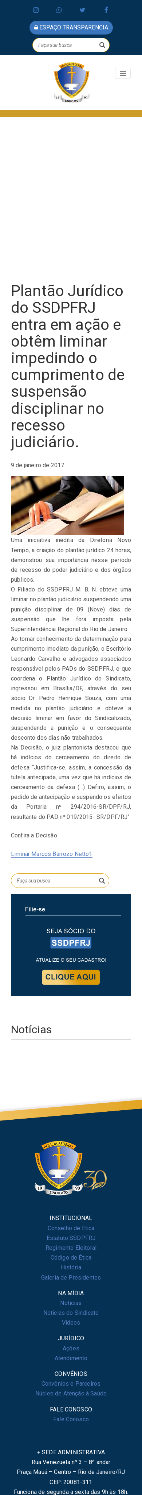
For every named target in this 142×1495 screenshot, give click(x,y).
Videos (71, 1322)
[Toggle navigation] (123, 73)
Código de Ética (71, 1257)
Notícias (71, 1303)
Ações (71, 1348)
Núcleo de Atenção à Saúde (71, 1393)
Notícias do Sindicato (71, 1312)
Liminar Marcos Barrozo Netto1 (51, 853)
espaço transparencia (71, 27)
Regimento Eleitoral (71, 1247)
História (71, 1267)
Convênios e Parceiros (71, 1383)
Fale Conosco (71, 1419)
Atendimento (71, 1358)
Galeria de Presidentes (71, 1277)
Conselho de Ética (71, 1228)
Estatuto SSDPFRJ (71, 1238)
